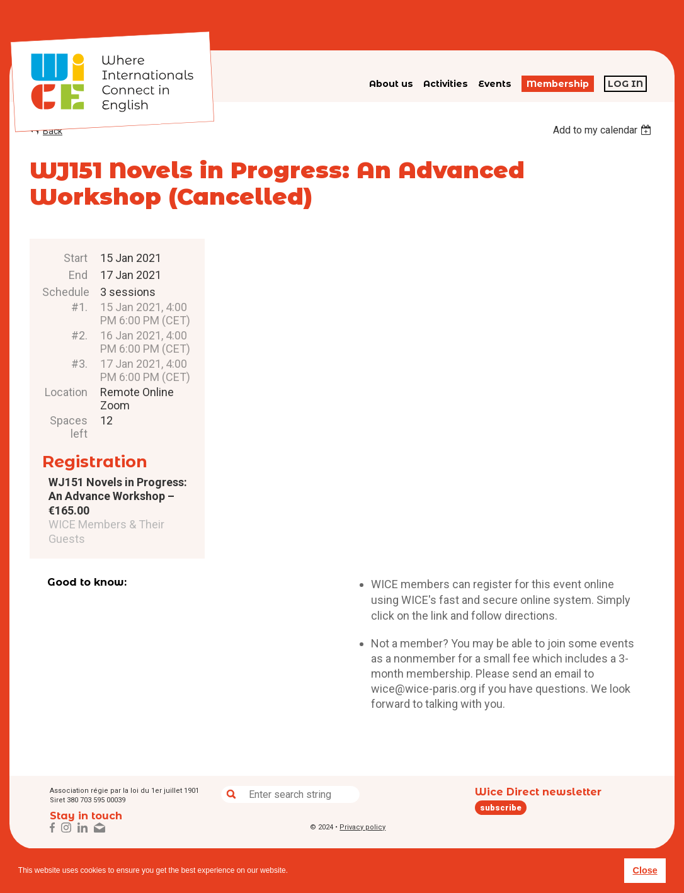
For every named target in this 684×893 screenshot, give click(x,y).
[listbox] (603, 130)
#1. (79, 307)
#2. (79, 335)
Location (66, 392)
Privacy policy (362, 827)
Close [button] (644, 870)
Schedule (65, 292)
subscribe (501, 807)
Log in (625, 83)
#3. (79, 363)
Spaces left (69, 427)
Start (76, 257)
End (78, 275)
